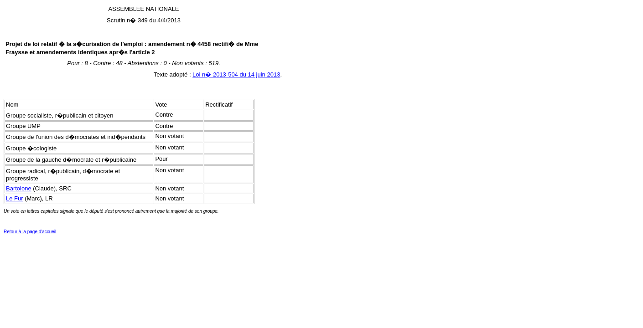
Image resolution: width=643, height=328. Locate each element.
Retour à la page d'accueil (30, 231)
